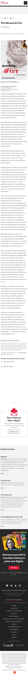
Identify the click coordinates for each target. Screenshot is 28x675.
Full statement (17, 664)
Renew (11, 572)
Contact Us (14, 613)
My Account (4, 572)
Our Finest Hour (6, 495)
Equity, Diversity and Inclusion (14, 621)
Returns (14, 634)
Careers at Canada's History (14, 611)
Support (14, 637)
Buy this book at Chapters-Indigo (10, 82)
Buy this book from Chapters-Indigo (10, 340)
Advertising (14, 608)
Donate (14, 605)
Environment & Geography (7, 361)
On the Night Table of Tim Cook (12, 517)
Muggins (4, 456)
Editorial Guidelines (14, 616)
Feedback (14, 624)
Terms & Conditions (17, 667)
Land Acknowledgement (14, 627)
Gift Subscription (19, 572)
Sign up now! (14, 431)
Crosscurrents (5, 480)
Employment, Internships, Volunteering (14, 619)
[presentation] (14, 453)
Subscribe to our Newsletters (14, 599)
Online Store (14, 632)
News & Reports (14, 629)
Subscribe (15, 567)
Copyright (7, 666)
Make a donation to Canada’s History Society (14, 590)
